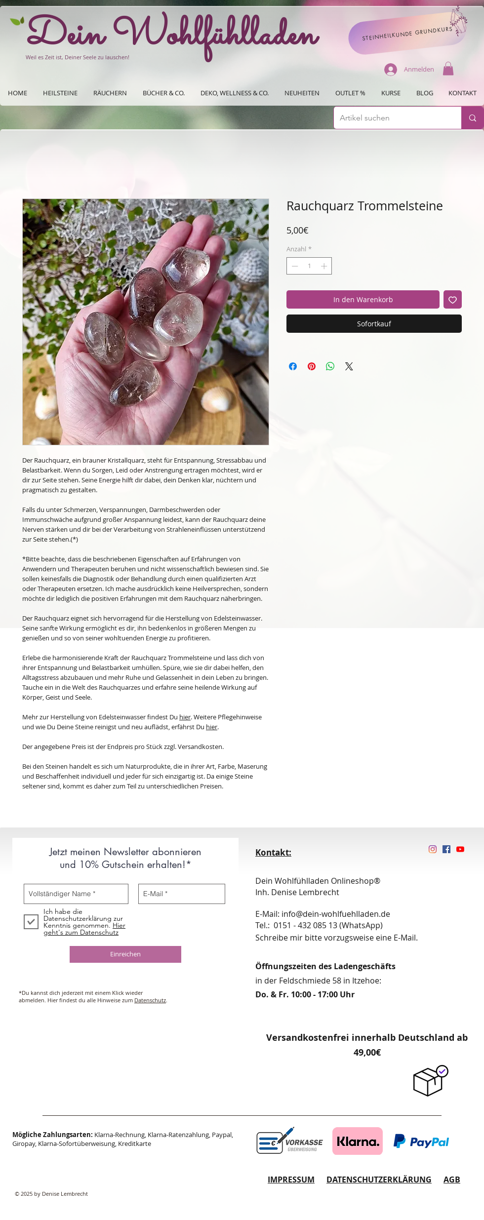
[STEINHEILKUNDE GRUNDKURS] (407, 33)
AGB (452, 1179)
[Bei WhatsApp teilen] (330, 366)
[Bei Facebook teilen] (293, 366)
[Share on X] (349, 366)
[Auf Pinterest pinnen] (312, 366)
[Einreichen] (125, 954)
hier (185, 716)
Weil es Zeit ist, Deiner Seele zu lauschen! (77, 57)
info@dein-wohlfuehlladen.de (336, 913)
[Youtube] (460, 849)
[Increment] (325, 266)
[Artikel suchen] (390, 118)
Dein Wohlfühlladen (171, 36)
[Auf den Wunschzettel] (453, 299)
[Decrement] (294, 266)
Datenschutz (150, 1000)
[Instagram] (433, 849)
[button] (448, 68)
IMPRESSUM (291, 1179)
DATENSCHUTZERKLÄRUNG (379, 1179)
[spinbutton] (309, 266)
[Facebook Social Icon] (446, 849)
